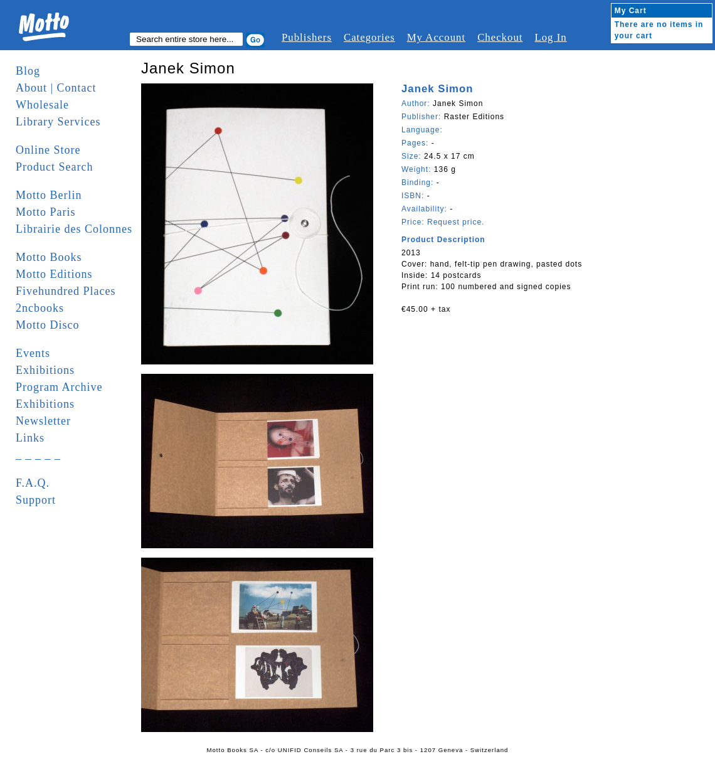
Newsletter (43, 421)
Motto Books (49, 257)
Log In (550, 37)
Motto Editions (54, 274)
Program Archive (59, 387)
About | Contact (56, 88)
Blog (28, 71)
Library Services (58, 121)
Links (30, 438)
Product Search (54, 167)
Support (36, 500)
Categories (369, 37)
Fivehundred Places (65, 291)
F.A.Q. (33, 483)
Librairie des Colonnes (74, 229)
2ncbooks (40, 308)
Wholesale (42, 104)
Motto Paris (46, 212)
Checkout (499, 37)
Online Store (48, 150)
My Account (436, 37)
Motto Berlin (49, 195)
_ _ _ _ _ (38, 455)
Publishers (307, 37)
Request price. (455, 222)
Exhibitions (45, 370)
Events (33, 353)
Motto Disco (48, 325)
